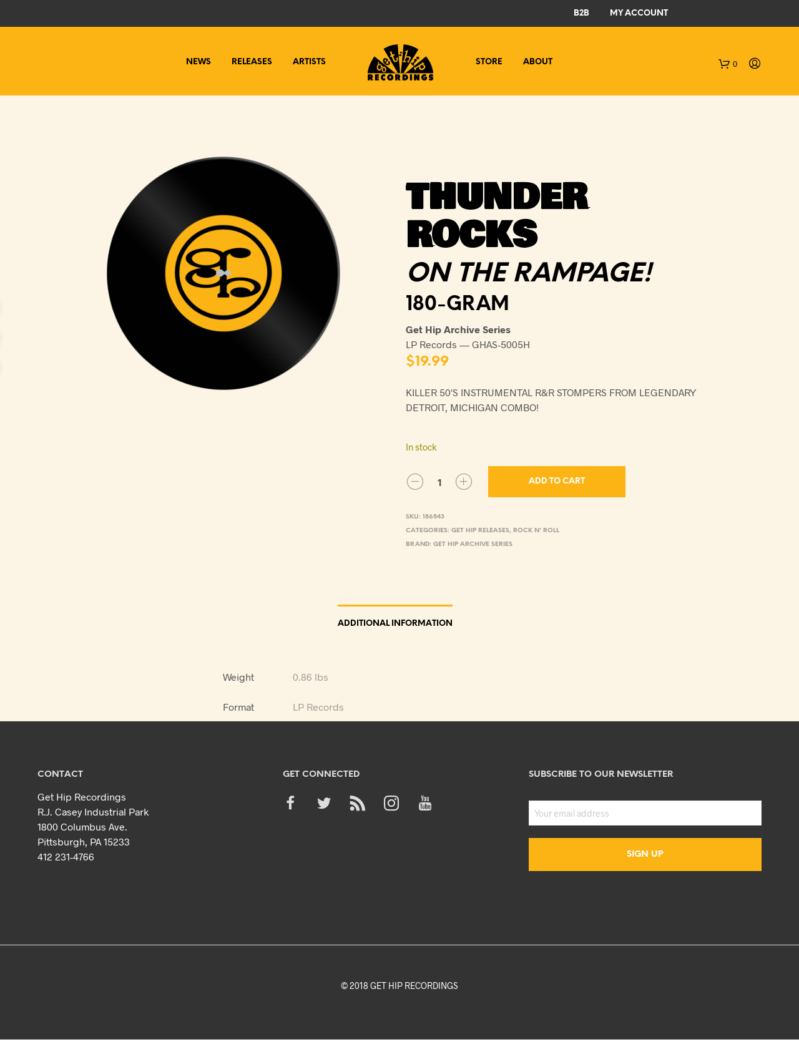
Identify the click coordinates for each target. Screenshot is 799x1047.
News (198, 62)
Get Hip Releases (480, 530)
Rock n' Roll (536, 530)
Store (489, 62)
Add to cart (557, 481)
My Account (639, 13)
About (537, 62)
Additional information (395, 624)
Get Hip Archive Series (472, 544)
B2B (581, 13)
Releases (252, 62)
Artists (309, 62)
